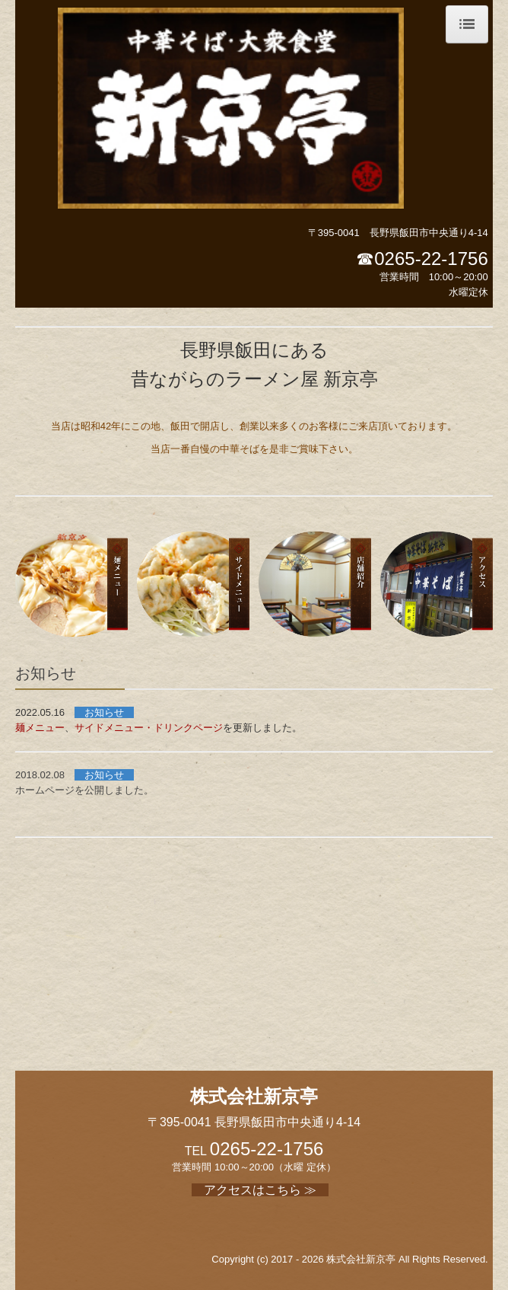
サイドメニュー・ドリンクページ (149, 727)
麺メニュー (40, 727)
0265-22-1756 (430, 258)
